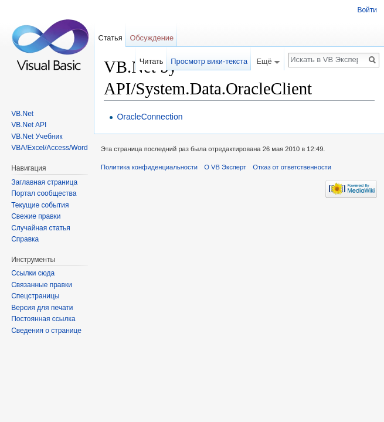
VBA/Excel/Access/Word (49, 148)
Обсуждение (152, 37)
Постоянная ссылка (43, 319)
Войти (367, 10)
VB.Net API (28, 125)
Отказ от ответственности (292, 167)
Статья (110, 37)
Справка (25, 239)
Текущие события (40, 205)
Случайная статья (40, 228)
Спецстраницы (35, 296)
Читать (152, 61)
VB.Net (22, 114)
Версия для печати (42, 308)
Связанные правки (41, 285)
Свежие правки (35, 216)
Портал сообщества (43, 193)
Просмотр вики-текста (209, 61)
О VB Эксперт (225, 167)
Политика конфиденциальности (149, 167)
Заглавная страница (44, 182)
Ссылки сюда (33, 273)
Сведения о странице (46, 330)
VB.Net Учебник (36, 136)
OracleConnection (149, 116)
